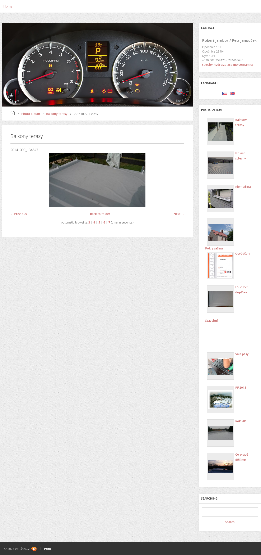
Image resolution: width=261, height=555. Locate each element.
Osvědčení (242, 254)
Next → (179, 214)
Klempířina (243, 187)
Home (8, 6)
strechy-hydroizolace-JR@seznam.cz (227, 65)
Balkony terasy (56, 114)
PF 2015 (240, 387)
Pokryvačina (214, 248)
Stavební (211, 320)
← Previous (18, 214)
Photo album (30, 114)
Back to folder (100, 214)
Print (47, 549)
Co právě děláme (241, 457)
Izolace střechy (240, 155)
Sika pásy (242, 354)
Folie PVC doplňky (241, 289)
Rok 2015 (241, 421)
